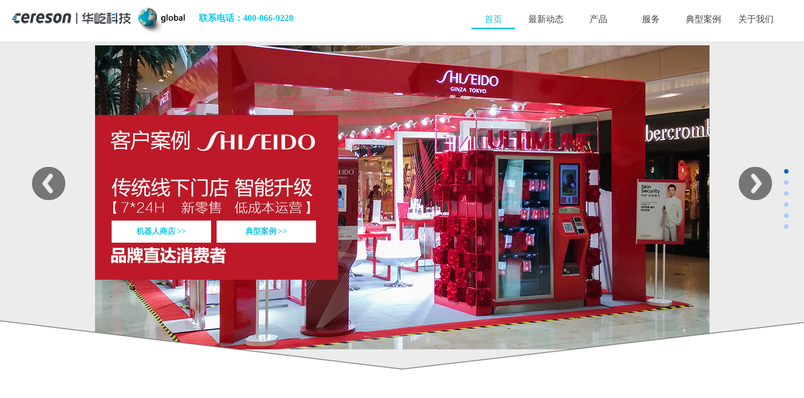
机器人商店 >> (161, 231)
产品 (598, 19)
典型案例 (703, 19)
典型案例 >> (266, 231)
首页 (493, 19)
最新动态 (546, 19)
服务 (651, 19)
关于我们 (756, 19)
